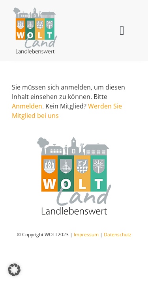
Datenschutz (117, 254)
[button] (14, 270)
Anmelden (27, 106)
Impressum (86, 254)
